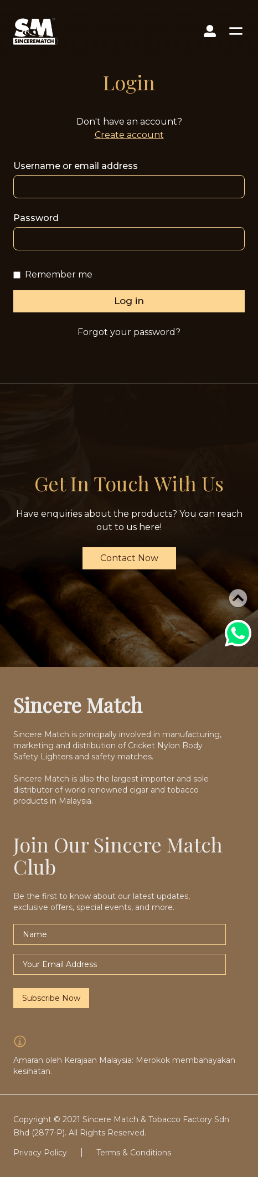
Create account (129, 135)
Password (36, 218)
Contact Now (129, 558)
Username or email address (75, 166)
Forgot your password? (129, 332)
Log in (129, 300)
